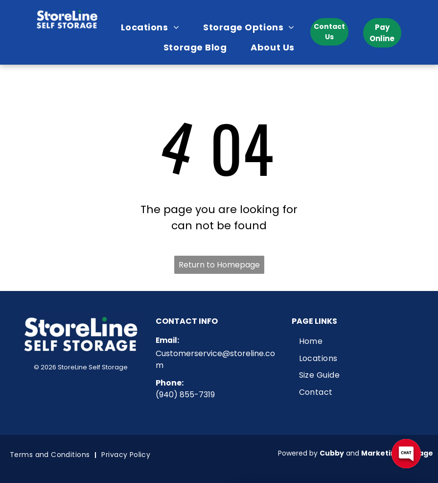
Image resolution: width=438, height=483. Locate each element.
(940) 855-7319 (185, 394)
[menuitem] (154, 27)
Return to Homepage (219, 264)
